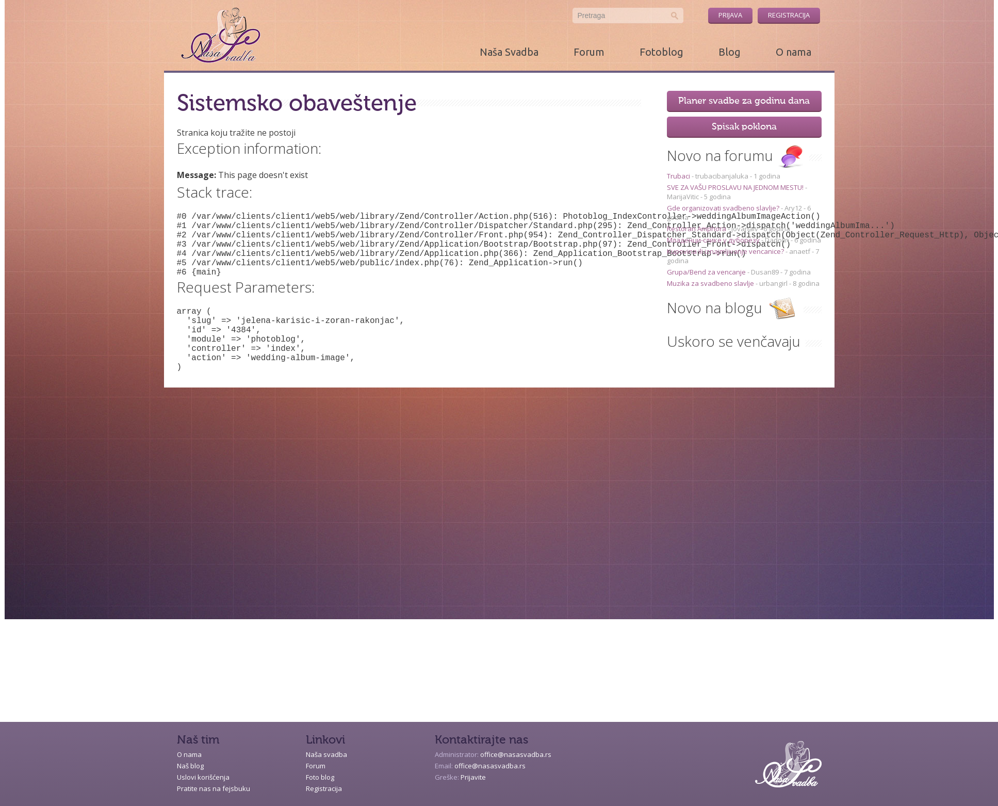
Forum (589, 52)
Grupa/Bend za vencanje (707, 272)
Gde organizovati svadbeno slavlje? (724, 208)
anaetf (799, 251)
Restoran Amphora (697, 228)
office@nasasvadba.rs (515, 754)
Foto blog (320, 777)
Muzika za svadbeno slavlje (711, 283)
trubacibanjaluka (721, 176)
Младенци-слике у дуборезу (714, 240)
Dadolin (777, 240)
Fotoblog (661, 52)
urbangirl (773, 283)
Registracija (789, 15)
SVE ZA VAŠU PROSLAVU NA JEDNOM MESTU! (736, 187)
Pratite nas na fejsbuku (213, 788)
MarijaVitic (683, 196)
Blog (729, 52)
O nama (793, 52)
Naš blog (190, 765)
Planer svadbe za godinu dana (744, 101)
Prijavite (473, 777)
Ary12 (793, 208)
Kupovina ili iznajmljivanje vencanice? (726, 251)
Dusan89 (765, 272)
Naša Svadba (509, 52)
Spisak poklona (744, 127)
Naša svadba (326, 754)
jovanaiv (744, 228)
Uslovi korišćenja (203, 777)
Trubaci (679, 176)
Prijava (730, 15)
